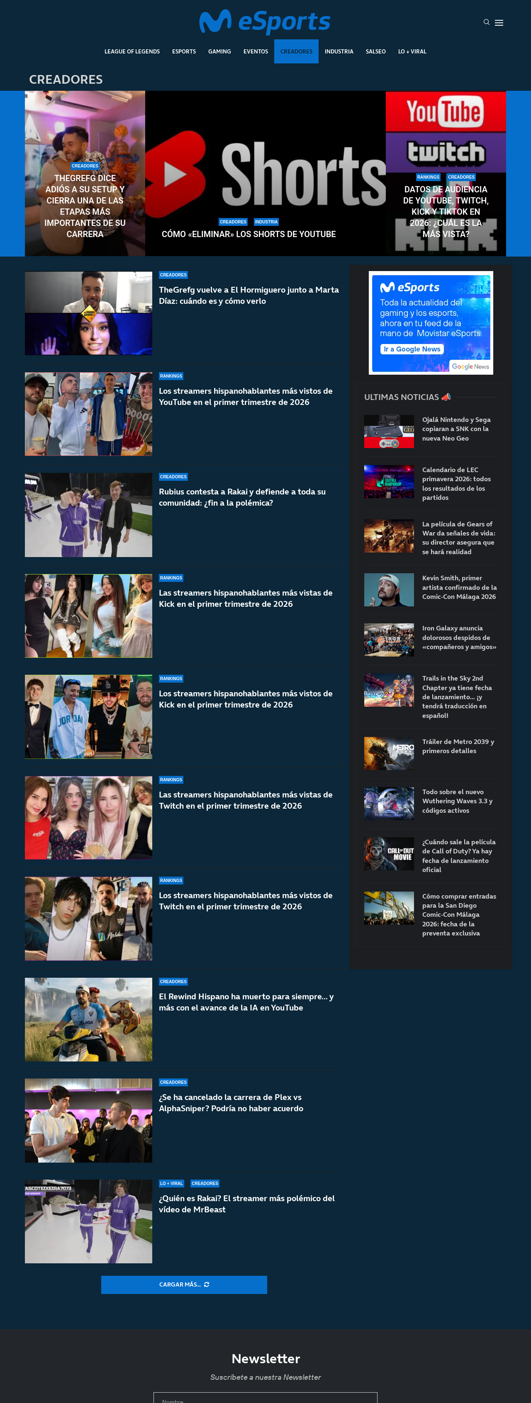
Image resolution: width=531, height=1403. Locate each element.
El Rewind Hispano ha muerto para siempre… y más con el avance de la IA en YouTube (246, 1019)
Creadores (296, 51)
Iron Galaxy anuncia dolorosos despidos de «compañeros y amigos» (459, 637)
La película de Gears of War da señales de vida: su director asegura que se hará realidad (458, 537)
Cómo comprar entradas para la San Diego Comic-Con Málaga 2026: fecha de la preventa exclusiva (459, 915)
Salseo (376, 51)
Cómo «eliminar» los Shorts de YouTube (249, 234)
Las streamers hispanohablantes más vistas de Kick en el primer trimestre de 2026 (246, 604)
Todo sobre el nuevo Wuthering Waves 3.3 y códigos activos (457, 801)
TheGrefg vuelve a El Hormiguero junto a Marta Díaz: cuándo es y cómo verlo (249, 295)
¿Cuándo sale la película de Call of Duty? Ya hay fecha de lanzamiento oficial (459, 855)
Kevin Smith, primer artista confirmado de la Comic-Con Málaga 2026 (459, 587)
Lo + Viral (412, 51)
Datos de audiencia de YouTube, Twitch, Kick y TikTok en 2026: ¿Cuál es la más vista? (446, 211)
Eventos (256, 51)
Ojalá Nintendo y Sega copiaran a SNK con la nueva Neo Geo (456, 429)
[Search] (486, 23)
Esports (184, 51)
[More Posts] (184, 1285)
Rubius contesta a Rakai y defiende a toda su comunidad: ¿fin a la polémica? (242, 497)
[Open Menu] (499, 23)
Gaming (219, 51)
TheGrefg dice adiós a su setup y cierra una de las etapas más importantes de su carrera (85, 206)
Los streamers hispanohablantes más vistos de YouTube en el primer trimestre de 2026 (246, 396)
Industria (339, 51)
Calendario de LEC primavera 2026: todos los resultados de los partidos (456, 483)
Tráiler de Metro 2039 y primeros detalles (458, 746)
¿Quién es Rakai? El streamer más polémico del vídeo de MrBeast (247, 1203)
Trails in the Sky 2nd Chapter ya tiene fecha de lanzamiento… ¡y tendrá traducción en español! (457, 697)
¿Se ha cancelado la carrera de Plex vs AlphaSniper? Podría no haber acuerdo (231, 1111)
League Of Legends (132, 51)
